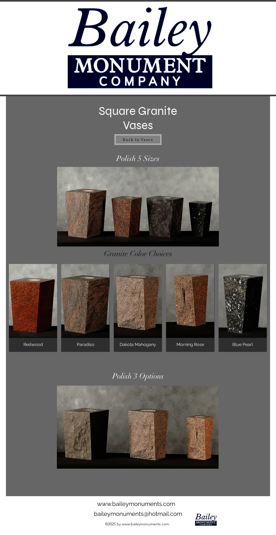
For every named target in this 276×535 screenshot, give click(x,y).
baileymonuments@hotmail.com (138, 513)
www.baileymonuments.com (136, 503)
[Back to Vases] (138, 139)
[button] (33, 308)
